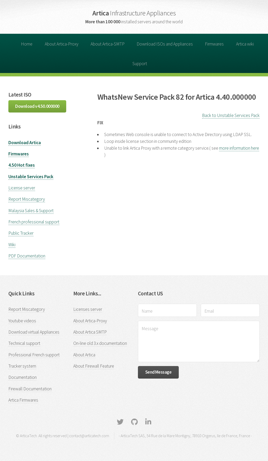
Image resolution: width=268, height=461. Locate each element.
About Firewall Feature (93, 366)
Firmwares (214, 44)
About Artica (84, 355)
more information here (239, 148)
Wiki (11, 245)
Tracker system (22, 366)
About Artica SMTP (90, 332)
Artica (134, 13)
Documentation (22, 377)
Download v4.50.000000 (37, 106)
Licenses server (87, 309)
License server (21, 188)
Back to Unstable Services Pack (231, 115)
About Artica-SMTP (108, 44)
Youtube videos (22, 321)
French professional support (33, 222)
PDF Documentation (26, 256)
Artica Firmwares (23, 400)
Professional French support (34, 355)
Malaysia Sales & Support (31, 210)
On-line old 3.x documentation (100, 343)
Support (139, 63)
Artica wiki (245, 44)
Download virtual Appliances (33, 332)
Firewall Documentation (30, 389)
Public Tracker (21, 233)
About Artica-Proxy (62, 44)
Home (26, 44)
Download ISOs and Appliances (165, 44)
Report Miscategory (26, 199)
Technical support (24, 343)
